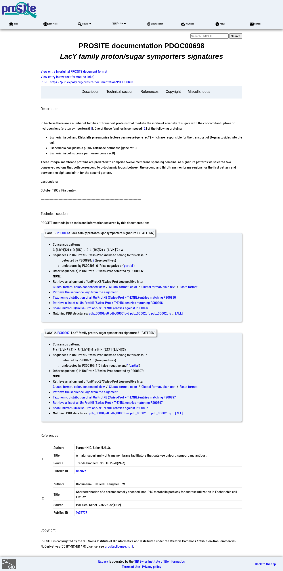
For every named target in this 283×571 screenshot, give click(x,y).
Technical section (119, 91)
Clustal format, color (123, 287)
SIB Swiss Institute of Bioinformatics (159, 561)
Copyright (173, 91)
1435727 (81, 512)
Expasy (103, 561)
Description (90, 91)
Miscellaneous (199, 91)
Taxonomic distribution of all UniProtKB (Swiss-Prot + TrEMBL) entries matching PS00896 (114, 297)
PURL (44, 82)
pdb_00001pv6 (99, 313)
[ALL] (179, 313)
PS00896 (63, 233)
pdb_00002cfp (140, 313)
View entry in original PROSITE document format (74, 71)
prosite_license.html (119, 546)
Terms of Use (131, 566)
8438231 (81, 471)
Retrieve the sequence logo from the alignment (85, 292)
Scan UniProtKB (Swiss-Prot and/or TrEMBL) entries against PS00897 (100, 408)
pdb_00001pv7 (119, 313)
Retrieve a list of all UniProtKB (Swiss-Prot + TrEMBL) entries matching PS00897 (108, 402)
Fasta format (188, 287)
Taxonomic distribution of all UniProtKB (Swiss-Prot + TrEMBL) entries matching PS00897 (114, 397)
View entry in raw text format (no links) (67, 76)
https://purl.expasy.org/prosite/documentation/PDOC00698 (91, 82)
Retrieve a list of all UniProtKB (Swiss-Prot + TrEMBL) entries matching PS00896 (108, 302)
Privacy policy (151, 566)
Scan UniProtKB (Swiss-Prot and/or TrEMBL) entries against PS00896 (100, 308)
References (149, 91)
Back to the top (265, 564)
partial (128, 265)
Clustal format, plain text (159, 287)
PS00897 (63, 332)
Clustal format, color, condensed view (79, 287)
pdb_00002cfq (161, 313)
